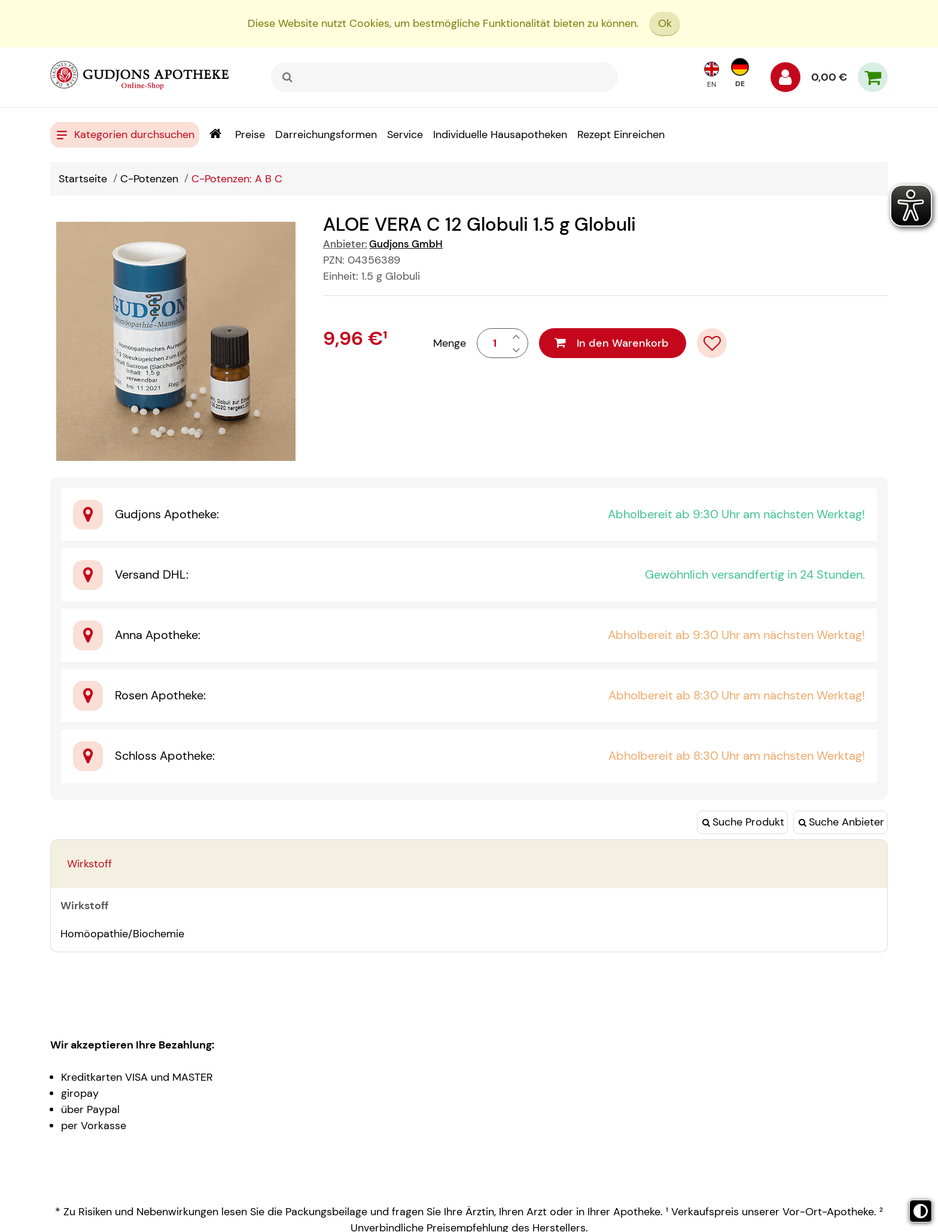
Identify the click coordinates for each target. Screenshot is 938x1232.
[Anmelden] (785, 80)
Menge (449, 343)
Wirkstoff (89, 864)
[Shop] (215, 135)
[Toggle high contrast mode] (920, 1211)
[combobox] (444, 77)
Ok (665, 23)
